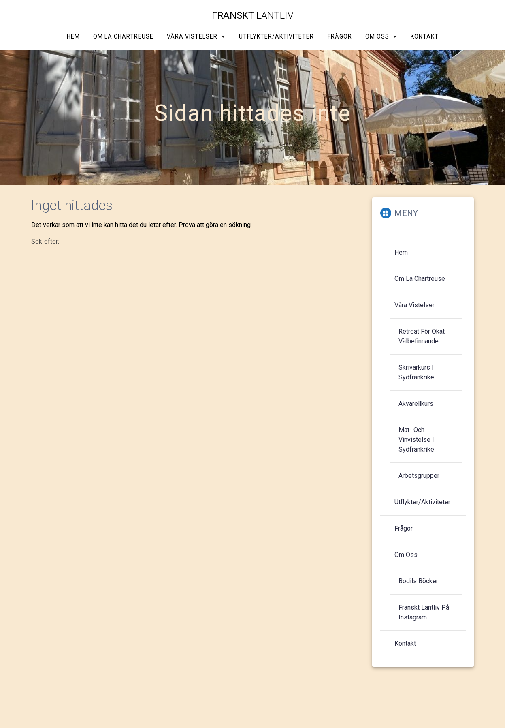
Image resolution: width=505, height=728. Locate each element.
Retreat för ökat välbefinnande (421, 336)
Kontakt (425, 36)
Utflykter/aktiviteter (276, 36)
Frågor (339, 36)
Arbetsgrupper (418, 476)
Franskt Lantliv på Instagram (423, 612)
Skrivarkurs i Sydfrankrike (416, 372)
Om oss (377, 36)
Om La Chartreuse (123, 36)
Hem (72, 36)
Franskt (253, 15)
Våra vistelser (192, 36)
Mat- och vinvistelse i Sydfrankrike (416, 439)
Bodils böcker (418, 581)
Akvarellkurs (415, 403)
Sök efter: (45, 241)
